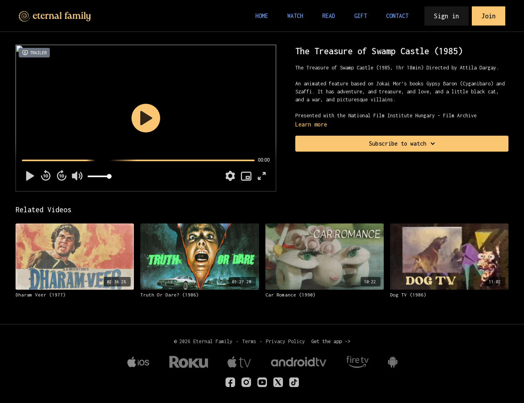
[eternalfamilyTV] (230, 382)
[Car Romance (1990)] (324, 295)
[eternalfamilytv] (246, 382)
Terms (249, 341)
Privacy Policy (285, 341)
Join (488, 16)
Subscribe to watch (403, 143)
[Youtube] (262, 382)
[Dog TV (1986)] (449, 295)
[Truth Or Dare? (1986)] (199, 295)
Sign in (446, 16)
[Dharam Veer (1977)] (75, 295)
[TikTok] (294, 382)
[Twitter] (278, 382)
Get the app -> (330, 341)
